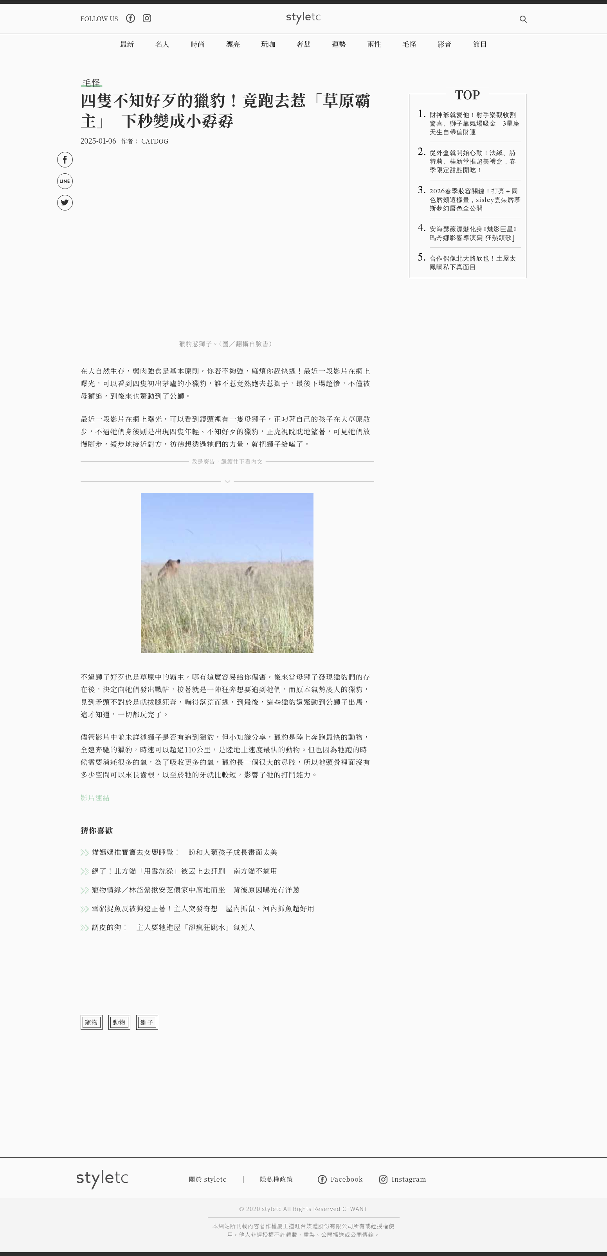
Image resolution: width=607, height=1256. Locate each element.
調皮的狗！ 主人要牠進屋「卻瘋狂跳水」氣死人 (174, 927)
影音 (445, 44)
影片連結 (95, 797)
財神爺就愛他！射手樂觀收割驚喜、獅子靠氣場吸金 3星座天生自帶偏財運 (475, 123)
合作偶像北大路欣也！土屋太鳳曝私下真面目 (473, 262)
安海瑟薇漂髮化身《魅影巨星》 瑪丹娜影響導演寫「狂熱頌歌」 (474, 232)
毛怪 (409, 44)
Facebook (340, 1179)
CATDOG (154, 141)
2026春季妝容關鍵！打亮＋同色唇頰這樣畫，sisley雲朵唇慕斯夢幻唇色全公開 (475, 199)
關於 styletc (208, 1179)
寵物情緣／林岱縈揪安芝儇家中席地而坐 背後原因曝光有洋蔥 (196, 889)
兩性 (374, 44)
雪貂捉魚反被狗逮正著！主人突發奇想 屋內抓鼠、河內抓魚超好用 (203, 908)
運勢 (339, 44)
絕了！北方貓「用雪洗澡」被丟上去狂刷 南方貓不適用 (185, 871)
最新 (127, 44)
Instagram (402, 1179)
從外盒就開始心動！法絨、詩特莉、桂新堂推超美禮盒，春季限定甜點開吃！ (473, 161)
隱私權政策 (276, 1179)
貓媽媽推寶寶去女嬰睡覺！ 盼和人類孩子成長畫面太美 (185, 852)
